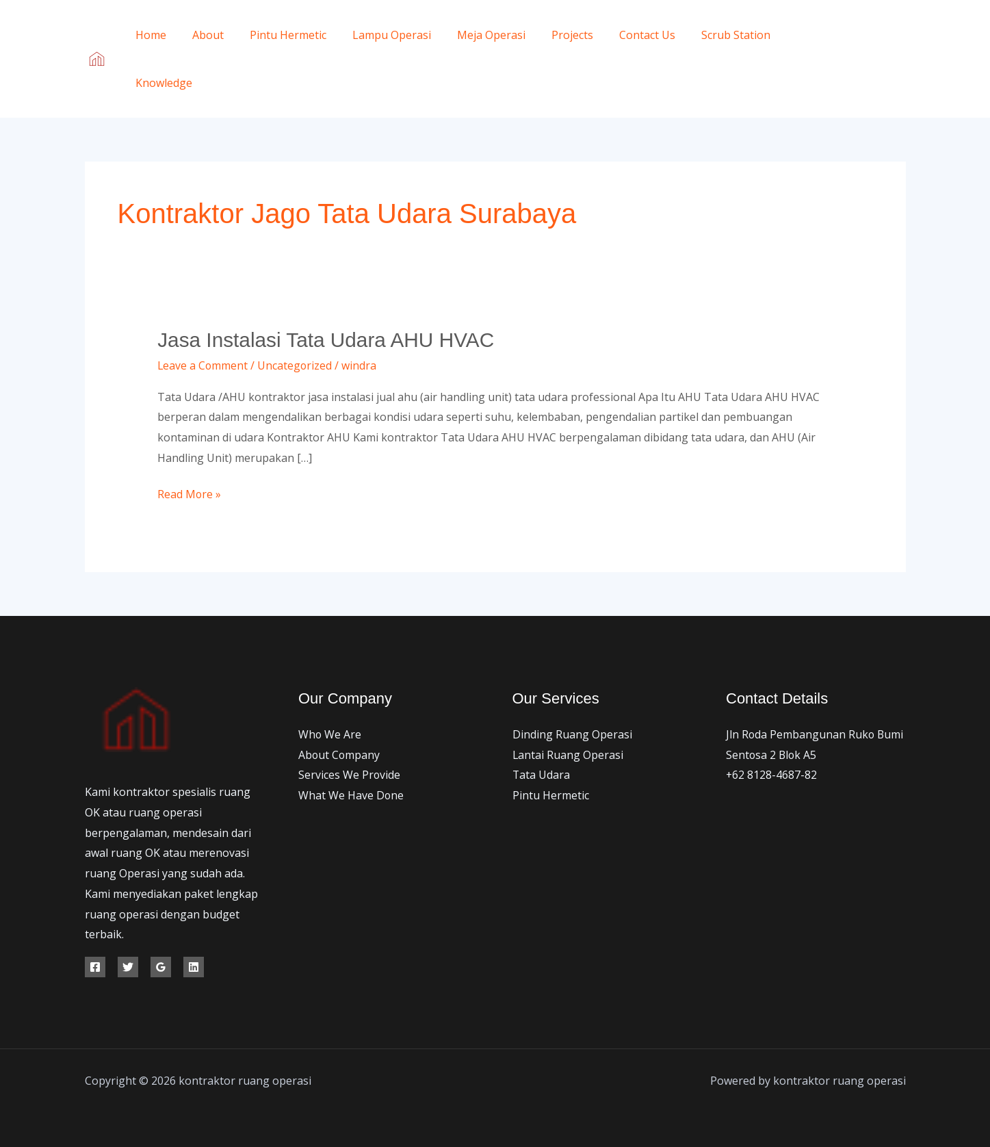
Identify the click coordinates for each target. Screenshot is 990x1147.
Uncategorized (296, 364)
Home (148, 34)
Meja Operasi (473, 34)
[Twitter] (870, 49)
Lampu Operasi (377, 34)
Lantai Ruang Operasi (568, 754)
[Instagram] (850, 69)
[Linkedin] (193, 966)
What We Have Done (351, 795)
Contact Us (620, 34)
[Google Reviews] (161, 966)
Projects (550, 34)
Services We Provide (349, 774)
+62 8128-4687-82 (772, 774)
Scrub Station (705, 34)
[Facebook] (840, 49)
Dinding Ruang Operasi (572, 734)
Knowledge (161, 82)
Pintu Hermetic (277, 34)
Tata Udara (541, 774)
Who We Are (330, 734)
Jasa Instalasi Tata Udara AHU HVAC (327, 339)
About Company (339, 754)
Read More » (189, 493)
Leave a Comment (203, 364)
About (202, 34)
